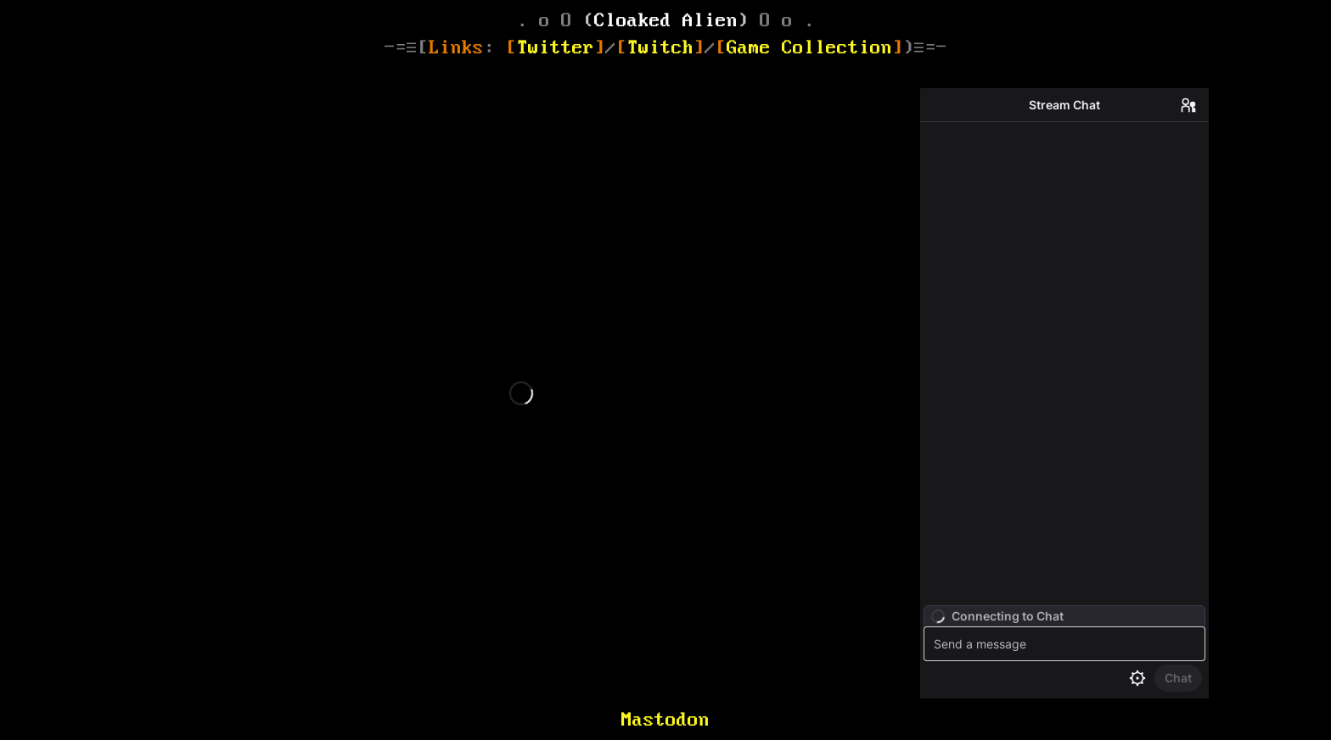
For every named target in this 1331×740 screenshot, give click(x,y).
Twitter (555, 47)
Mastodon (665, 719)
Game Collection (809, 47)
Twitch (660, 47)
